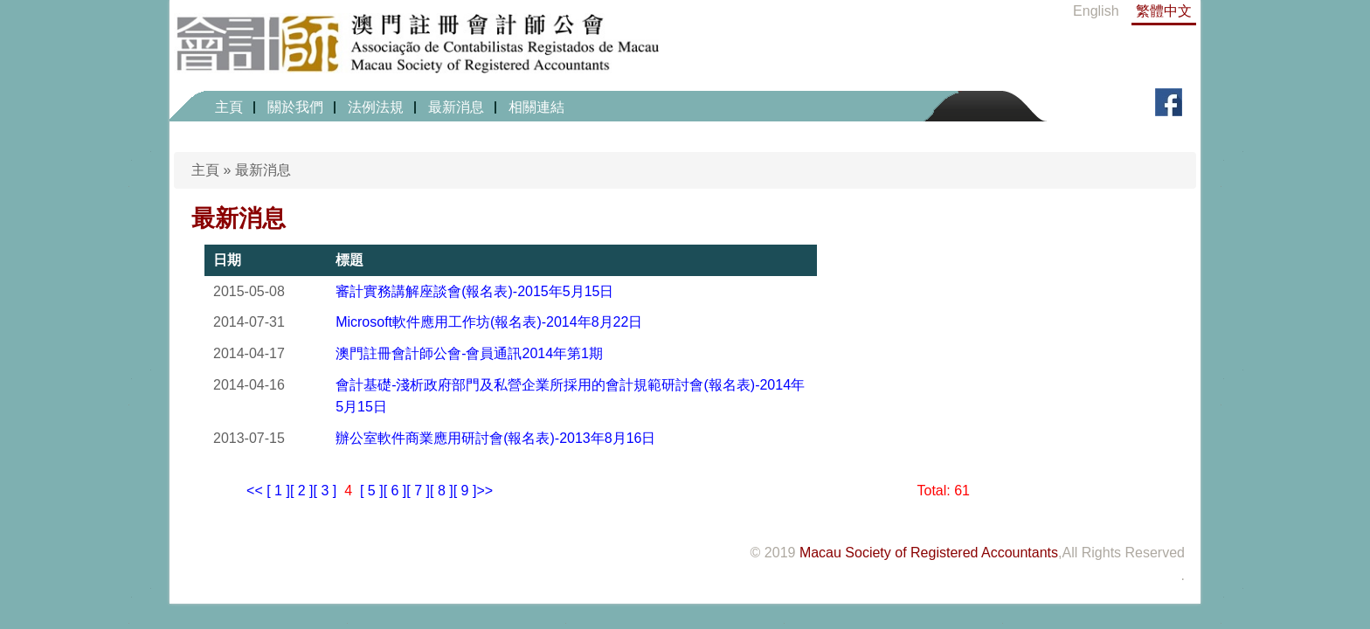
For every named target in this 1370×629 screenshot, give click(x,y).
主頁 (229, 107)
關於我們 (295, 107)
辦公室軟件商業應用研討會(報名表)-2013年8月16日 (495, 438)
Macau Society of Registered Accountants (928, 552)
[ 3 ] (325, 490)
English (1095, 10)
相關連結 (536, 107)
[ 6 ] (395, 490)
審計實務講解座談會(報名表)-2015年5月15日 (474, 291)
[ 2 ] (302, 490)
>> (484, 490)
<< (254, 490)
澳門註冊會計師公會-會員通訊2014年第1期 (469, 353)
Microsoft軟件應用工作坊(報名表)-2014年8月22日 (489, 321)
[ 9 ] (465, 490)
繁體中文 (1164, 10)
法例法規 (376, 107)
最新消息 (456, 107)
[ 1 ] (278, 490)
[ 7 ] (418, 490)
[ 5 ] (372, 490)
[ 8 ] (441, 490)
